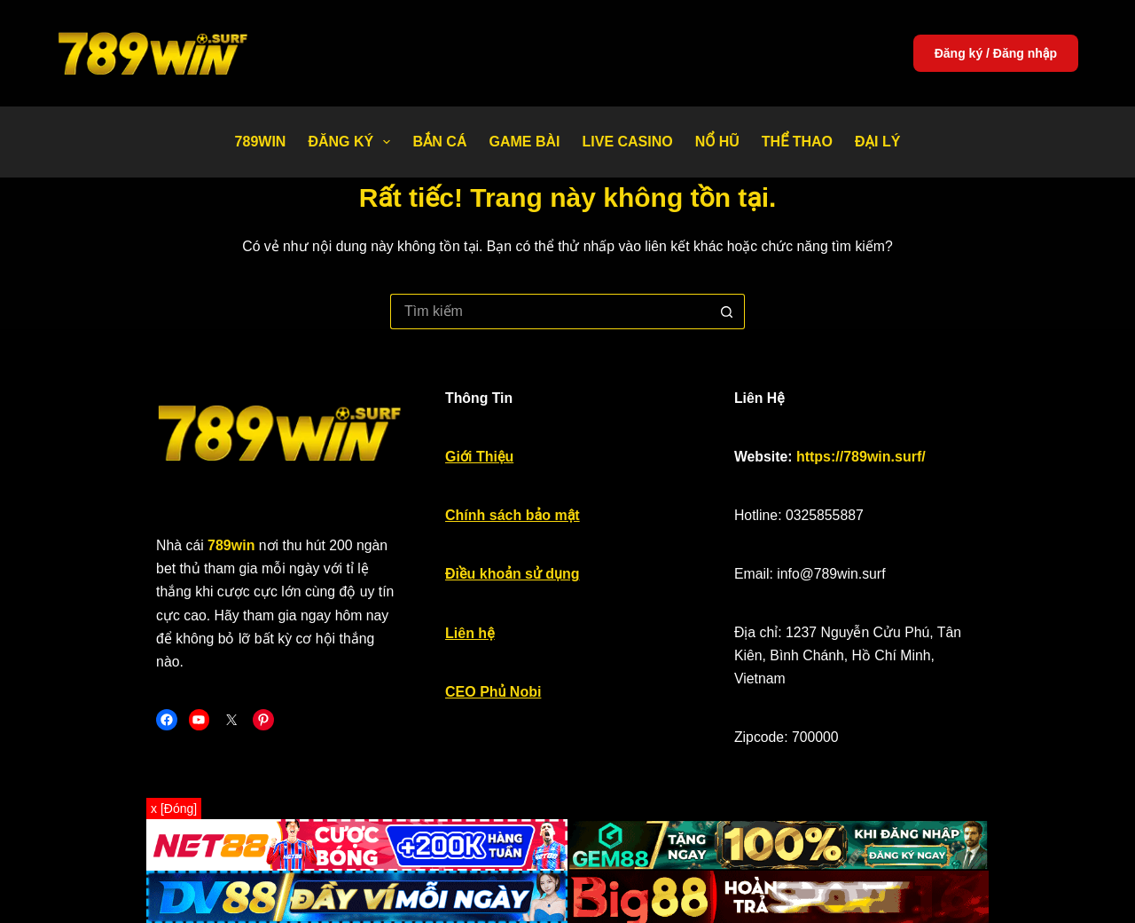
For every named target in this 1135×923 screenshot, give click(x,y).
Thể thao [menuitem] (797, 141)
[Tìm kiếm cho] (549, 311)
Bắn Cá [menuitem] (439, 141)
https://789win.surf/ (894, 461)
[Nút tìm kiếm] (727, 311)
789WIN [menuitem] (260, 141)
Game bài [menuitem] (524, 141)
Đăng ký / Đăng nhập (996, 53)
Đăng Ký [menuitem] (352, 142)
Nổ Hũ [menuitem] (717, 141)
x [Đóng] (174, 808)
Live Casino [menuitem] (627, 141)
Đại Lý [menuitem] (877, 141)
